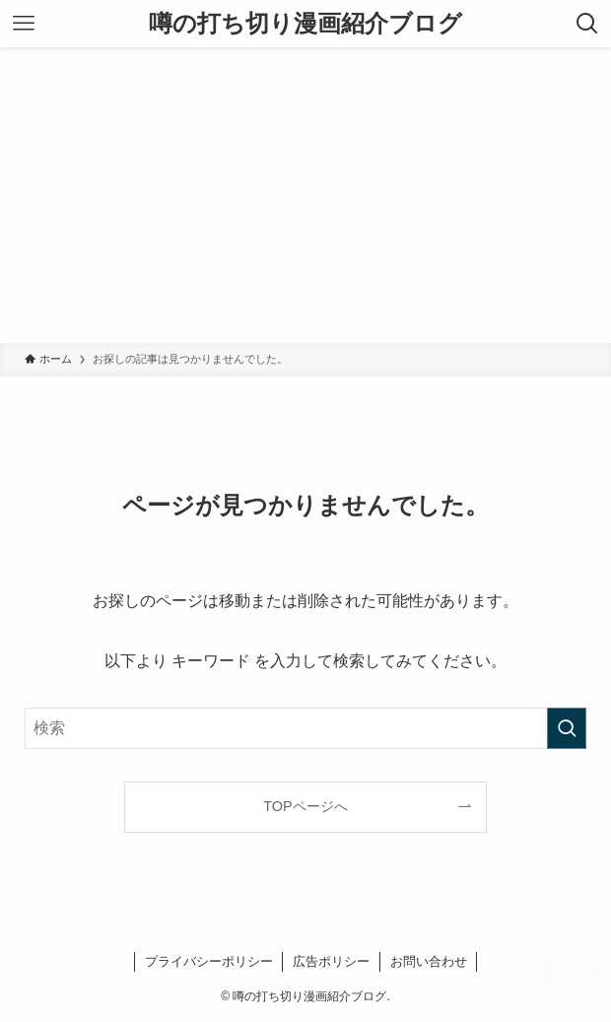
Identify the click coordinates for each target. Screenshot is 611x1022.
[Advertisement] (305, 195)
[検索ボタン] (587, 23)
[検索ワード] (305, 728)
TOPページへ (305, 806)
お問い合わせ (428, 961)
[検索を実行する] (566, 728)
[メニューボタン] (23, 23)
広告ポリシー (331, 961)
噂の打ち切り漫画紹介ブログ (305, 23)
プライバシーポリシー (209, 961)
